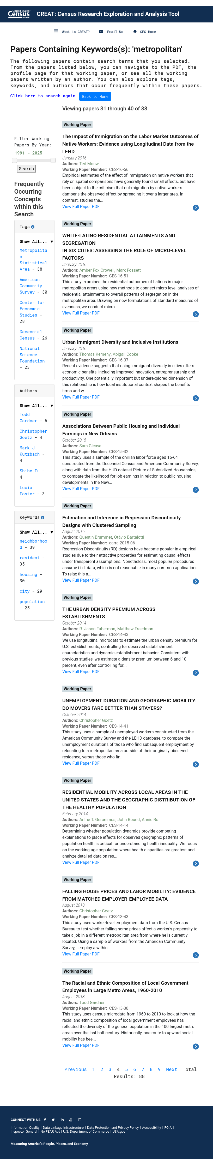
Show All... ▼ (37, 241)
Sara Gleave (90, 445)
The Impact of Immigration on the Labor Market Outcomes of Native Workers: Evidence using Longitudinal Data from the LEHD (130, 143)
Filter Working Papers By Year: (33, 141)
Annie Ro (150, 819)
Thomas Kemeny (95, 354)
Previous (75, 1069)
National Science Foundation (32, 355)
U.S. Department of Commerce (86, 1131)
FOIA (168, 1128)
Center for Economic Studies (32, 309)
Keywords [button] (34, 515)
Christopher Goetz (96, 720)
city (25, 591)
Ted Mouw (89, 163)
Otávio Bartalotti (129, 537)
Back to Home (95, 96)
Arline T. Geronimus (97, 819)
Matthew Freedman (135, 628)
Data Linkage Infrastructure (63, 1128)
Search (26, 168)
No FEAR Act (50, 1131)
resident (30, 557)
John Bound (129, 819)
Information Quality (25, 1128)
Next (171, 1069)
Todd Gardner (92, 1002)
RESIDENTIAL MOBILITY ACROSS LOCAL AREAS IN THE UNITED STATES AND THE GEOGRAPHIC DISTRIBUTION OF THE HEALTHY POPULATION (128, 799)
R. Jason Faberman (97, 628)
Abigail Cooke (125, 354)
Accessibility (151, 1128)
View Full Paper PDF (81, 206)
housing (28, 574)
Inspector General (24, 1131)
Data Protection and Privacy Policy (113, 1128)
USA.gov (118, 1131)
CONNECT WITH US (25, 1120)
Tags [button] (34, 224)
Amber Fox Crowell (97, 270)
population (32, 601)
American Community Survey (31, 286)
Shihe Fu (30, 470)
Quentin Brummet (96, 537)
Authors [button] (28, 390)
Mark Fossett (128, 270)
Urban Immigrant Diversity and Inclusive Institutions (120, 342)
